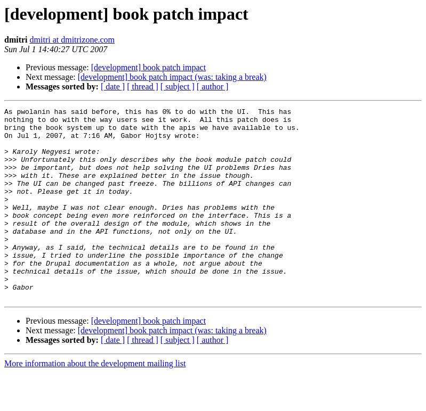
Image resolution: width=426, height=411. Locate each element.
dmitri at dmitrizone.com (72, 39)
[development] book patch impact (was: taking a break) (172, 76)
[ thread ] (142, 86)
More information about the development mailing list (95, 401)
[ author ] (213, 86)
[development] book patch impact (148, 67)
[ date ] (113, 86)
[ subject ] (177, 86)
